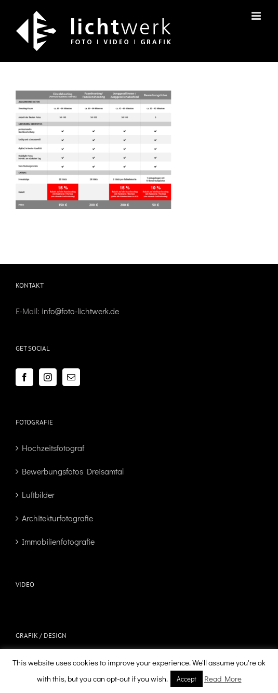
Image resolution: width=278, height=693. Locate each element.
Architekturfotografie (57, 517)
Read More (223, 678)
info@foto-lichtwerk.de (80, 310)
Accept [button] (186, 678)
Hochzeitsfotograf (53, 447)
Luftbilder (38, 494)
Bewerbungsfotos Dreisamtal (73, 471)
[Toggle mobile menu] (256, 15)
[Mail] (71, 377)
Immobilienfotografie (58, 541)
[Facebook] (24, 377)
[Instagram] (48, 377)
